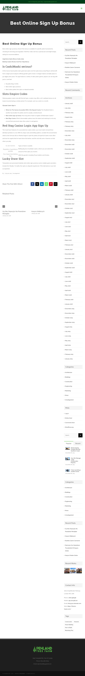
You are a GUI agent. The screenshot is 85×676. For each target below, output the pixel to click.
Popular (68, 443)
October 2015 (69, 318)
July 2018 (67, 167)
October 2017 (69, 208)
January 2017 (69, 249)
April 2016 (68, 290)
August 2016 (68, 272)
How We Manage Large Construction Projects (76, 460)
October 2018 (69, 153)
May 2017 (67, 231)
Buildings (67, 377)
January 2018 (69, 194)
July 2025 (67, 108)
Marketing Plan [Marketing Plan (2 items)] (69, 630)
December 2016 (69, 254)
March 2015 (68, 350)
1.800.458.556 (72, 597)
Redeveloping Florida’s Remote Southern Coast (75, 449)
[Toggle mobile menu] (82, 8)
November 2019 (69, 140)
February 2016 (69, 299)
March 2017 (68, 240)
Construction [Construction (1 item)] (68, 621)
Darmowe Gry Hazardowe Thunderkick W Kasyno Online (72, 74)
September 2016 (70, 267)
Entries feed (68, 418)
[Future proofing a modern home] (67, 470)
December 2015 (69, 308)
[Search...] (71, 42)
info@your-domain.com (74, 603)
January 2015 (69, 359)
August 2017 (68, 217)
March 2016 (68, 295)
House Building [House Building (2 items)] (69, 624)
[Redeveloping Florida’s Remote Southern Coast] (67, 448)
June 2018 (68, 172)
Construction (68, 381)
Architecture (68, 372)
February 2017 (69, 245)
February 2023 (69, 126)
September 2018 (70, 158)
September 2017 (70, 213)
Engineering (68, 386)
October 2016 (69, 263)
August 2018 (68, 163)
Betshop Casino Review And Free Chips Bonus (15, 62)
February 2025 (69, 112)
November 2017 (69, 204)
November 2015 (69, 313)
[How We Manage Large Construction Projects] (67, 459)
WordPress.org (69, 427)
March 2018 (68, 185)
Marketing (68, 391)
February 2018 (69, 190)
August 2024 (68, 117)
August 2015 (68, 327)
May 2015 (67, 340)
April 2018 (68, 181)
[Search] (80, 42)
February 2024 (69, 121)
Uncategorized (69, 400)
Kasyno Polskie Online (71, 82)
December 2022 (69, 131)
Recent (77, 443)
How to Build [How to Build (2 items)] (68, 627)
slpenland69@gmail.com (50, 1)
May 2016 (68, 286)
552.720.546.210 (73, 600)
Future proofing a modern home (76, 470)
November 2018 (69, 149)
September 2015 (70, 322)
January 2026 (69, 103)
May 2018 (68, 176)
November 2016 (69, 258)
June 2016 (68, 281)
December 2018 (69, 144)
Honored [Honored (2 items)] (76, 621)
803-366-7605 (45, 661)
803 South (22, 673)
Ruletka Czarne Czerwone (72, 67)
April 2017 (68, 235)
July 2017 (67, 222)
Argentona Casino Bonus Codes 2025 (13, 59)
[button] (3, 206)
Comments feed (69, 422)
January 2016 (69, 304)
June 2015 (68, 336)
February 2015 (69, 354)
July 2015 (67, 331)
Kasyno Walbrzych (37, 211)
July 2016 (67, 277)
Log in (67, 413)
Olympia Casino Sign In (9, 105)
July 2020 (68, 135)
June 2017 (68, 226)
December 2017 (69, 199)
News (66, 395)
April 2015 (68, 345)
